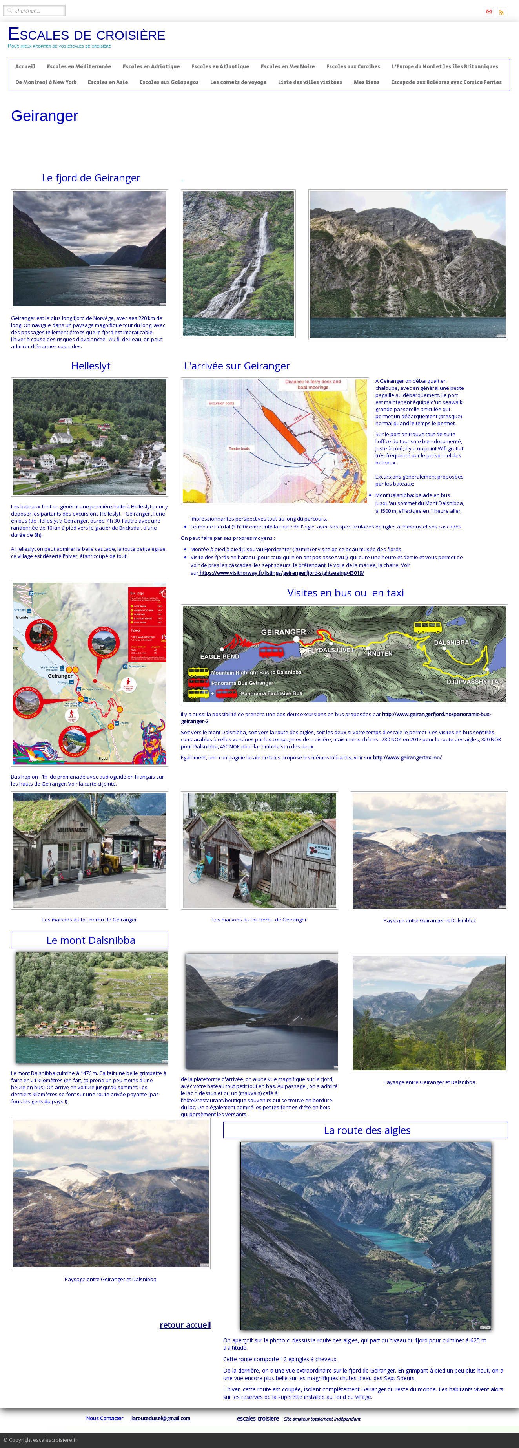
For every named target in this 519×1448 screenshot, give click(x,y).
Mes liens (366, 82)
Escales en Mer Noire (288, 67)
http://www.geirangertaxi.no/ (407, 757)
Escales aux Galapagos (169, 82)
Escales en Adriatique (151, 67)
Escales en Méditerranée (79, 67)
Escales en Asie (108, 82)
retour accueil (185, 1325)
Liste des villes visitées (310, 82)
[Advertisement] (154, 141)
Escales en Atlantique (220, 67)
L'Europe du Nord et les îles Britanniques (445, 67)
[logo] (89, 40)
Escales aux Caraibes (353, 67)
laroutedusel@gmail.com (160, 1418)
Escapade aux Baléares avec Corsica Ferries (446, 82)
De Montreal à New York (45, 82)
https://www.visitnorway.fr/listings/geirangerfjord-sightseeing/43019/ (281, 572)
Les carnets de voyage (238, 82)
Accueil (25, 67)
